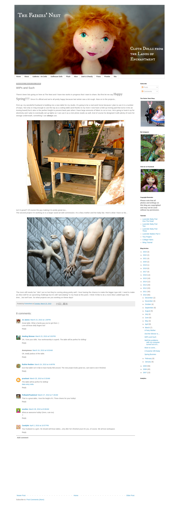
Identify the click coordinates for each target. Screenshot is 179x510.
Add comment (22, 438)
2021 (145, 258)
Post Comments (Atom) (35, 500)
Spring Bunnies (150, 354)
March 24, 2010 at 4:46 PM (45, 364)
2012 (145, 288)
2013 (145, 285)
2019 (145, 265)
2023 (145, 252)
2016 (145, 275)
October (148, 304)
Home (18, 76)
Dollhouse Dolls (56, 76)
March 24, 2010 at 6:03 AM (43, 350)
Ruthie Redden (28, 364)
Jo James (26, 320)
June (147, 318)
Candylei (25, 425)
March (147, 328)
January (148, 362)
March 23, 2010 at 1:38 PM (40, 320)
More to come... (150, 348)
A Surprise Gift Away (152, 351)
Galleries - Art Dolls (40, 76)
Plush (68, 76)
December (149, 298)
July (146, 314)
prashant (25, 378)
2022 (145, 255)
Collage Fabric (147, 240)
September (149, 308)
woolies (25, 409)
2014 (145, 282)
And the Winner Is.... (152, 334)
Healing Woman (28, 336)
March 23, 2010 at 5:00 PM (45, 336)
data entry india (28, 384)
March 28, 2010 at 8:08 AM (39, 409)
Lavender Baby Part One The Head (150, 220)
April (147, 324)
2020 (145, 262)
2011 (145, 292)
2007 (145, 372)
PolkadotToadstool (29, 395)
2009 (145, 366)
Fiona (98, 76)
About (26, 76)
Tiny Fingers (147, 237)
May (147, 321)
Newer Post (21, 495)
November (149, 301)
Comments (147, 91)
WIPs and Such (150, 337)
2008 (145, 369)
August (148, 311)
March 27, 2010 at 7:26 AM (48, 395)
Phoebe (107, 76)
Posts (145, 87)
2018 (145, 268)
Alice (76, 76)
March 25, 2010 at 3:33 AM (40, 378)
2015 (145, 278)
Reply (24, 329)
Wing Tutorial (147, 242)
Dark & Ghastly (87, 76)
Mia (115, 76)
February (148, 358)
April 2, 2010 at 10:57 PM (39, 425)
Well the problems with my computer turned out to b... (152, 342)
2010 (145, 295)
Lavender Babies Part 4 (151, 234)
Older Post (130, 495)
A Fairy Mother (150, 330)
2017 (145, 272)
